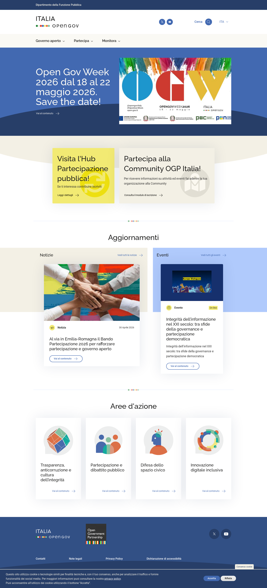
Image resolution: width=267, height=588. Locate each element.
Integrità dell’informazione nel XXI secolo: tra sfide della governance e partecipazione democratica (191, 329)
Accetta (212, 578)
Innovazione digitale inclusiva (207, 467)
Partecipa (81, 41)
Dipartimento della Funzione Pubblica (58, 4)
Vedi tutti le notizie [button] (130, 255)
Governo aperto (48, 41)
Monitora (109, 41)
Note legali (75, 558)
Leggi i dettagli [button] (69, 195)
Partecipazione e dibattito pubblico (107, 467)
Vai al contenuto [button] (48, 113)
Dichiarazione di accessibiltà (164, 558)
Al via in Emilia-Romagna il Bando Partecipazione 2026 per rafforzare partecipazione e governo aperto (82, 343)
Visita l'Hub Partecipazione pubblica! (82, 168)
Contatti (40, 558)
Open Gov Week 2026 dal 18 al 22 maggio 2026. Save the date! (73, 86)
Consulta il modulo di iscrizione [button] (143, 195)
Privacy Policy (114, 558)
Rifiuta (228, 578)
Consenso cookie (244, 567)
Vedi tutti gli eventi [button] (214, 255)
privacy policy (112, 578)
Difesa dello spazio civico (153, 467)
